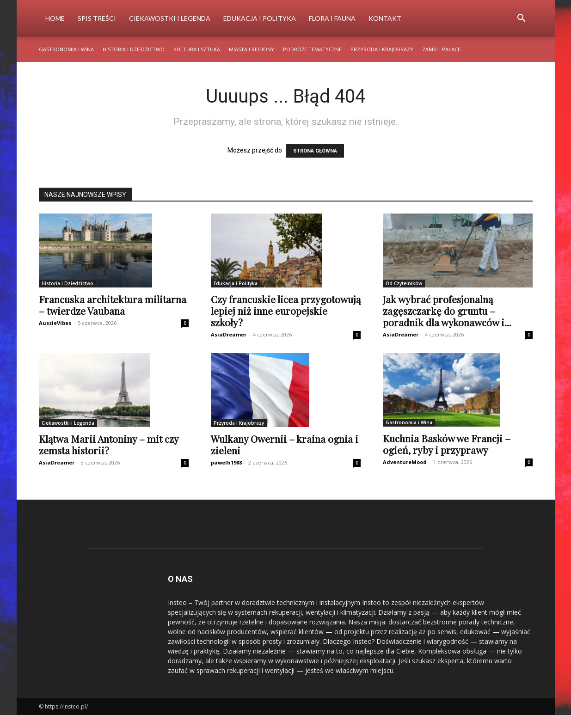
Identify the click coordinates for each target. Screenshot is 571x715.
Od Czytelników (404, 283)
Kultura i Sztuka (196, 49)
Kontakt (384, 18)
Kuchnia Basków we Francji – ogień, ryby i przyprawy (446, 444)
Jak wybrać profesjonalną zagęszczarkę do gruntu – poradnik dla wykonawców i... (447, 311)
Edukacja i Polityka (259, 18)
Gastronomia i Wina (66, 49)
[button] (521, 19)
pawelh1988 (226, 462)
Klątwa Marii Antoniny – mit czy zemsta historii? (108, 444)
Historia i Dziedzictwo (134, 49)
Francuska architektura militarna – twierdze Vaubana (112, 305)
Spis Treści (97, 18)
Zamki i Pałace (441, 49)
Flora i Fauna (332, 18)
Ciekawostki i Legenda (169, 18)
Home (55, 18)
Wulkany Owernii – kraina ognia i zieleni (284, 444)
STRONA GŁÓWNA (315, 151)
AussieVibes (55, 322)
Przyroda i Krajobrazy (381, 49)
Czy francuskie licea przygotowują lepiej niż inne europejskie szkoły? (286, 311)
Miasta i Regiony (251, 49)
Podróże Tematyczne (312, 49)
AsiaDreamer (228, 334)
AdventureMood (405, 461)
